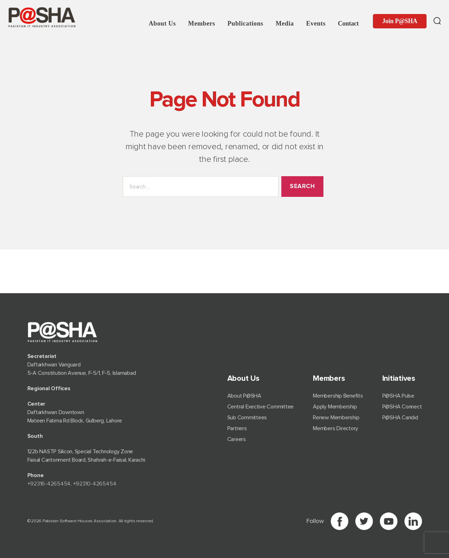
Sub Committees (247, 417)
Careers (236, 439)
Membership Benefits (338, 396)
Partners (237, 428)
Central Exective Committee (260, 406)
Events (316, 23)
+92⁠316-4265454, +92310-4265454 (71, 484)
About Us (162, 23)
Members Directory (335, 428)
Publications (245, 23)
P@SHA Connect (402, 406)
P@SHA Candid (400, 417)
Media (285, 23)
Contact (348, 23)
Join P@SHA (399, 21)
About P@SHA (244, 396)
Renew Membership (336, 417)
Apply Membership (335, 406)
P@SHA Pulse (398, 396)
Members (201, 23)
